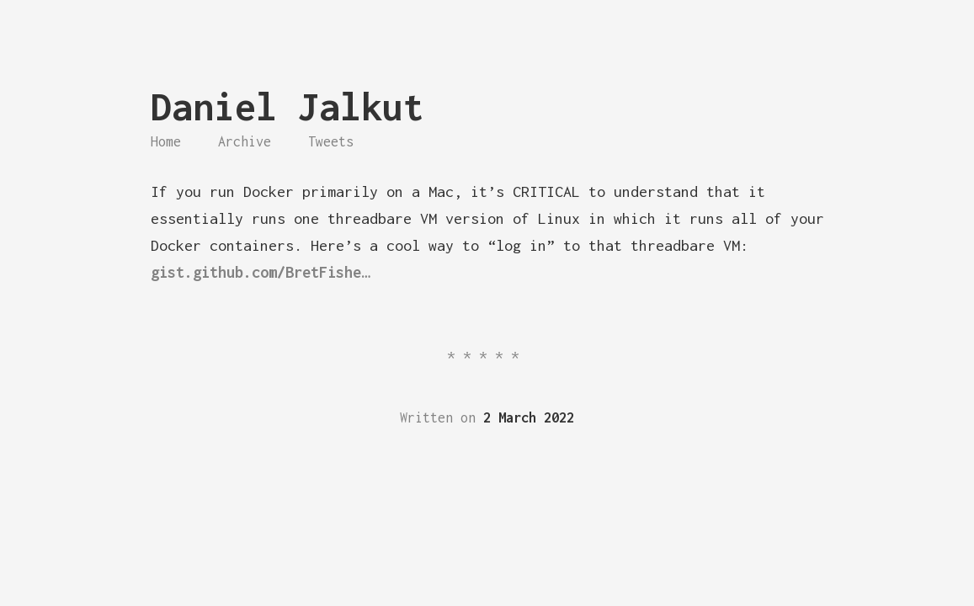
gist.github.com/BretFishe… (260, 272)
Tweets (331, 141)
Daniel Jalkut (287, 106)
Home (166, 141)
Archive (244, 141)
